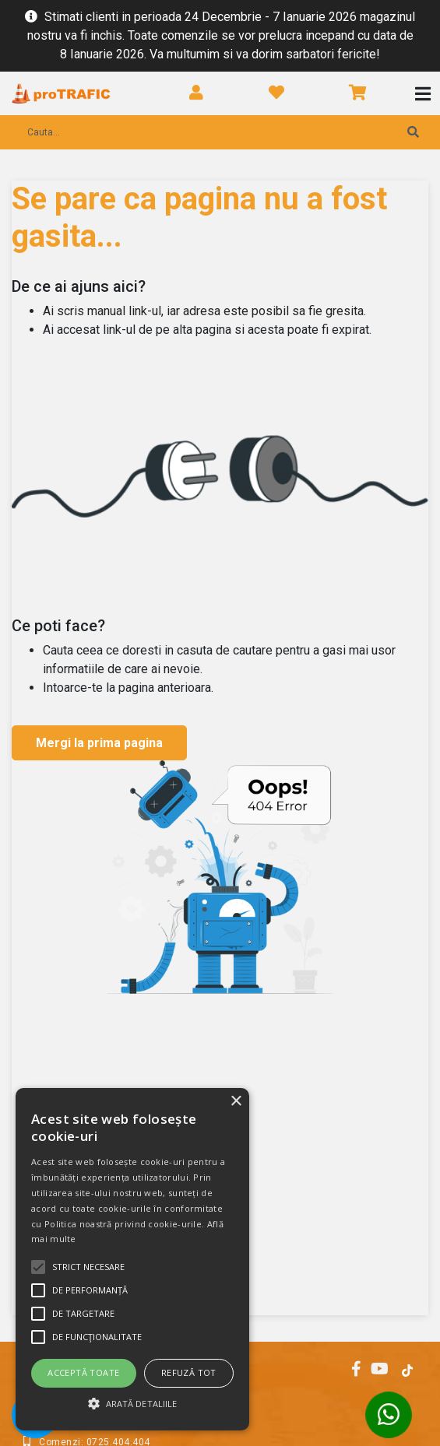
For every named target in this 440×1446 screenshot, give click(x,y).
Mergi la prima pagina (99, 742)
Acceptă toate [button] (83, 1372)
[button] (132, 1403)
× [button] (235, 1101)
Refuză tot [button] (188, 1372)
